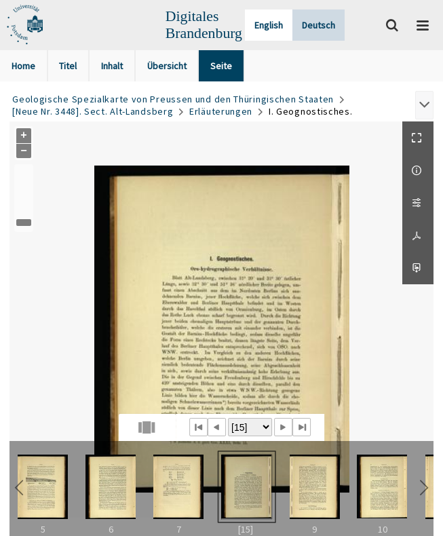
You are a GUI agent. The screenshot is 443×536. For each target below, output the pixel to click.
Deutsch (318, 25)
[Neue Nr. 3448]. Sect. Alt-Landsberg (92, 111)
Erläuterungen (220, 111)
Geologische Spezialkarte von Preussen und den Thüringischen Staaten (173, 99)
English (268, 25)
